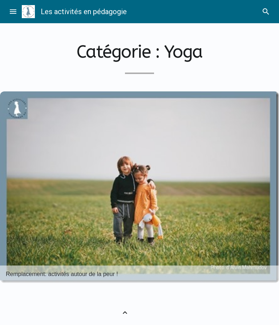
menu (13, 11)
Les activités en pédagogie (84, 11)
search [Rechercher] (266, 11)
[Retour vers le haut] (125, 312)
